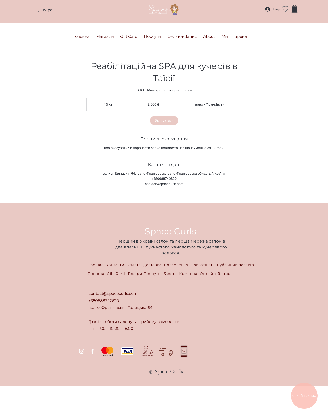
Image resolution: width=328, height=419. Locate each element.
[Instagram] (81, 351)
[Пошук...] (64, 10)
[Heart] (285, 9)
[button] (294, 9)
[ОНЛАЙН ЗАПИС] (304, 396)
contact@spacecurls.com (113, 293)
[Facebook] (92, 351)
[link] (164, 120)
